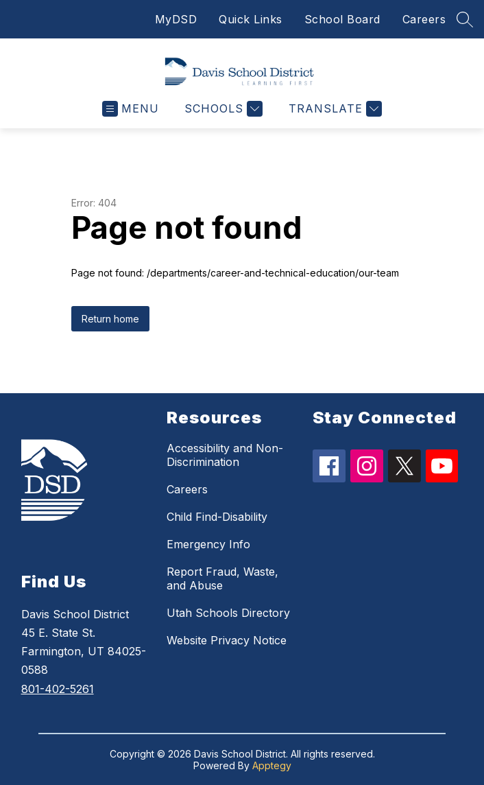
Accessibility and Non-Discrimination (225, 455)
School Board (342, 19)
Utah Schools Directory (228, 613)
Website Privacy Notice (227, 640)
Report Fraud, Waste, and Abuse (222, 578)
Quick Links (250, 19)
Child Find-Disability (217, 517)
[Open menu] (130, 108)
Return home (110, 319)
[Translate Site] (333, 108)
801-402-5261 (57, 689)
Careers (424, 19)
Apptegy (271, 765)
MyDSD (176, 19)
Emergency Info (208, 544)
